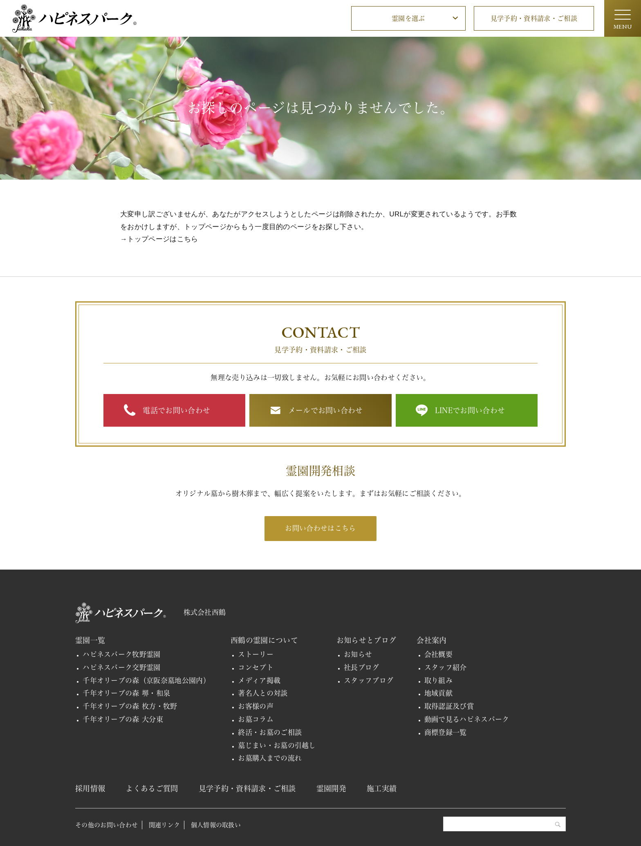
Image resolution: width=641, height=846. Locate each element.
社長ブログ (361, 667)
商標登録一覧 (445, 732)
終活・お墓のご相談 (270, 732)
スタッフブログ (368, 680)
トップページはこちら (162, 239)
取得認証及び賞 (449, 706)
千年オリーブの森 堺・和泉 (126, 693)
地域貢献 (438, 693)
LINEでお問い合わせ (470, 410)
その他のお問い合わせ (106, 825)
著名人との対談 (262, 693)
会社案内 (431, 640)
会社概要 (438, 654)
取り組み (438, 680)
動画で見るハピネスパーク (466, 719)
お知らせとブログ (366, 640)
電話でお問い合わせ (176, 410)
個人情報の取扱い (216, 825)
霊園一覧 (90, 640)
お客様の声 (255, 706)
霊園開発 (331, 788)
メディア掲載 (259, 680)
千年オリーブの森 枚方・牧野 (130, 706)
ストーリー (255, 654)
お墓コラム (255, 719)
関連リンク (164, 825)
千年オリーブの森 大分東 (123, 719)
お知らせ (358, 654)
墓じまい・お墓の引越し (277, 745)
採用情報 (90, 788)
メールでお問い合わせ (325, 410)
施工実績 (382, 788)
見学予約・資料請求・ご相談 (534, 18)
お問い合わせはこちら (320, 528)
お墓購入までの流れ (270, 758)
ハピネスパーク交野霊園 (122, 667)
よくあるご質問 (152, 788)
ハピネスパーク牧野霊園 (122, 654)
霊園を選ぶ (408, 18)
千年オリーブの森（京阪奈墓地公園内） (146, 680)
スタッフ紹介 (445, 667)
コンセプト (255, 667)
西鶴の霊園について (264, 640)
